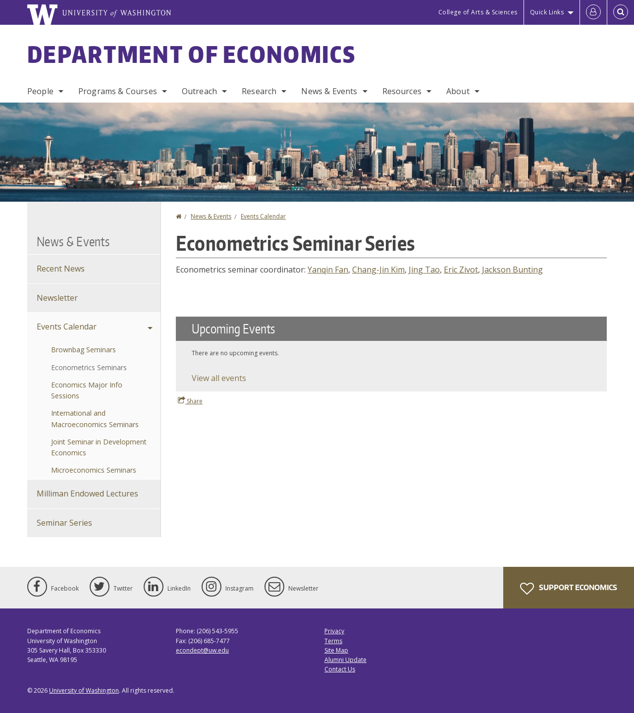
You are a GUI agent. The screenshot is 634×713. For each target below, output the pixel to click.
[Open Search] (620, 12)
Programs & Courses (117, 91)
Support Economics (568, 589)
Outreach (199, 91)
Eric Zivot (461, 269)
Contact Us (339, 669)
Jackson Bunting (512, 269)
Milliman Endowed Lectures (87, 493)
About (458, 91)
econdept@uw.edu (202, 650)
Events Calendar (263, 216)
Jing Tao (424, 269)
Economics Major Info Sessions (86, 390)
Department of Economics (191, 54)
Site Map (336, 650)
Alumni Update (345, 660)
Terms (333, 641)
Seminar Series (64, 522)
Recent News (61, 268)
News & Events (329, 91)
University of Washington (84, 690)
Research (259, 91)
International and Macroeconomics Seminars (95, 418)
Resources (402, 91)
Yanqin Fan (328, 269)
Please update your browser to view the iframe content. (391, 354)
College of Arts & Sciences (478, 12)
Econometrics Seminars (89, 367)
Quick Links (547, 12)
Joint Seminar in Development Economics (99, 447)
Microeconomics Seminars (93, 470)
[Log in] (593, 12)
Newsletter (57, 297)
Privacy (334, 631)
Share (190, 400)
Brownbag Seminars (83, 349)
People (40, 91)
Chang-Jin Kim (378, 269)
